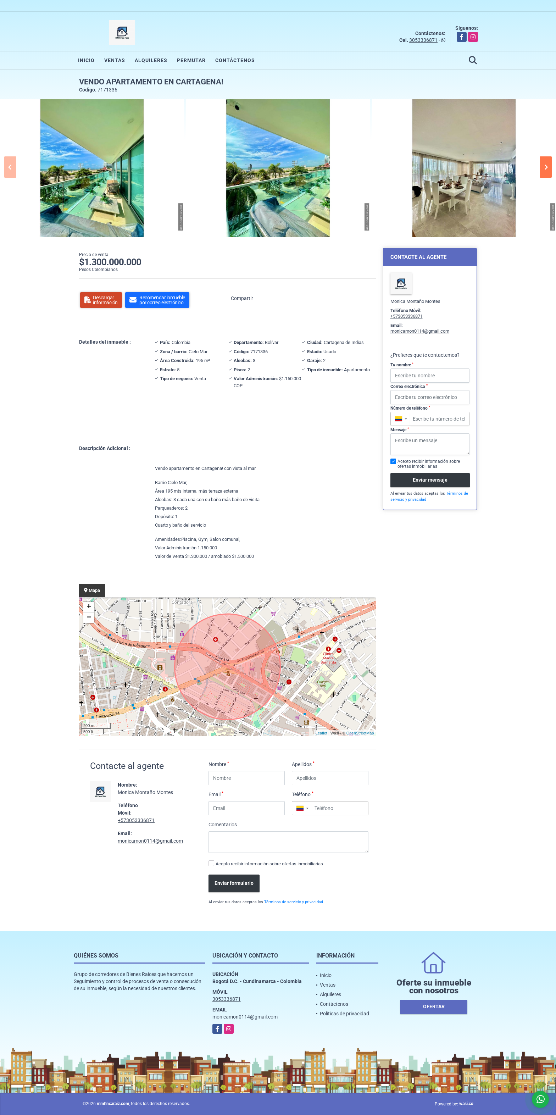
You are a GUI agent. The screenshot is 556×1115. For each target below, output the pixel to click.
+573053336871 (136, 820)
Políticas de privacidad (344, 1013)
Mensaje (399, 430)
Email (215, 794)
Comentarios (222, 824)
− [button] (89, 617)
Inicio (86, 60)
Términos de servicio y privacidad (293, 902)
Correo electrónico (409, 386)
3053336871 (423, 40)
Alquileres (151, 60)
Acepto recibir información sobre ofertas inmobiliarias (269, 863)
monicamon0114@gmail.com (150, 841)
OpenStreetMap (360, 733)
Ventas (114, 60)
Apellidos (303, 764)
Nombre (218, 764)
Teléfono (302, 794)
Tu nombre (401, 365)
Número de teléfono (410, 408)
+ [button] (89, 607)
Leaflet (321, 733)
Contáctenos (235, 60)
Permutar (191, 60)
